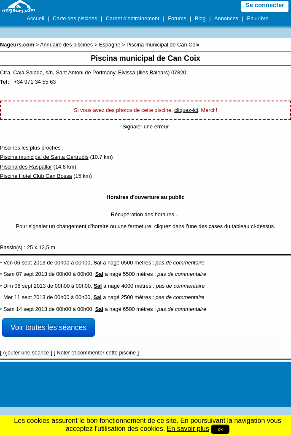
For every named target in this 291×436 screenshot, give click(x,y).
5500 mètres (138, 274)
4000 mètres (136, 286)
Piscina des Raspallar (26, 167)
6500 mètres (136, 262)
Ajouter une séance (26, 352)
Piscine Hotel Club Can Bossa (36, 176)
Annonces (226, 18)
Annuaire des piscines (66, 44)
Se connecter (264, 5)
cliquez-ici (186, 110)
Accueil (35, 18)
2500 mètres (136, 297)
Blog (200, 18)
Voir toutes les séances (48, 327)
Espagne (110, 44)
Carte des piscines (75, 18)
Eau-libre (257, 18)
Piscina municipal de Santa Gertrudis (44, 157)
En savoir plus (188, 428)
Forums (177, 18)
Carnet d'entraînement (132, 18)
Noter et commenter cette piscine (96, 352)
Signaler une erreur (145, 126)
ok (220, 429)
